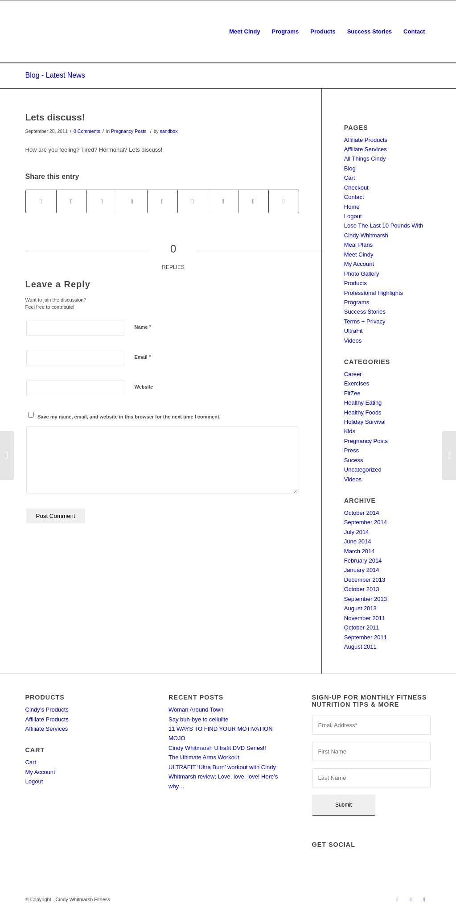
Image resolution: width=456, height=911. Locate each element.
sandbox (169, 131)
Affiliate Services (365, 149)
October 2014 (361, 512)
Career (353, 374)
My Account (359, 264)
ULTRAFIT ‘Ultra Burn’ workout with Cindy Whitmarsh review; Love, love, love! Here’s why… (223, 777)
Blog (350, 168)
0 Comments (87, 131)
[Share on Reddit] (253, 201)
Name (143, 326)
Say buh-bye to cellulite (198, 719)
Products (355, 283)
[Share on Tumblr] (193, 201)
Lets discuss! (55, 117)
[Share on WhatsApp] (102, 201)
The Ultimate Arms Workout (203, 757)
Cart (349, 177)
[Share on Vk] (223, 201)
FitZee (352, 393)
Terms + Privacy (365, 321)
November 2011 (365, 618)
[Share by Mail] (284, 201)
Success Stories (365, 311)
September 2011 (365, 637)
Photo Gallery (361, 273)
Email (143, 356)
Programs (356, 302)
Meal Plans (358, 244)
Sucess (353, 460)
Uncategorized (363, 469)
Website (144, 386)
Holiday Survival (365, 421)
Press (351, 450)
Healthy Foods (363, 412)
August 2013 (360, 608)
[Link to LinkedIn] (424, 899)
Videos (353, 340)
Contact (354, 197)
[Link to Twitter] (411, 899)
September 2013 (365, 599)
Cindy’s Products (47, 709)
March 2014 (359, 551)
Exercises (356, 383)
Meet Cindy (359, 254)
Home (352, 206)
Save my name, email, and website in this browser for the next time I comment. (129, 416)
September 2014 (365, 522)
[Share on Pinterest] (132, 201)
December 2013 (365, 579)
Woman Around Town (195, 709)
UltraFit (353, 330)
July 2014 (356, 532)
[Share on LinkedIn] (162, 201)
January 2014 (361, 570)
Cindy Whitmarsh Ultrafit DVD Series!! (217, 748)
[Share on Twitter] (71, 201)
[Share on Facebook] (41, 201)
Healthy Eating (363, 402)
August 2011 (360, 646)
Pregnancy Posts (129, 131)
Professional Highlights (373, 293)
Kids (349, 431)
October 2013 (361, 589)
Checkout (356, 187)
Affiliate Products (365, 140)
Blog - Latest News (55, 75)
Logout (353, 216)
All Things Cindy (365, 158)
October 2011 (361, 627)
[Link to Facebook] (397, 899)
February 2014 (363, 560)
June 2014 (357, 541)
